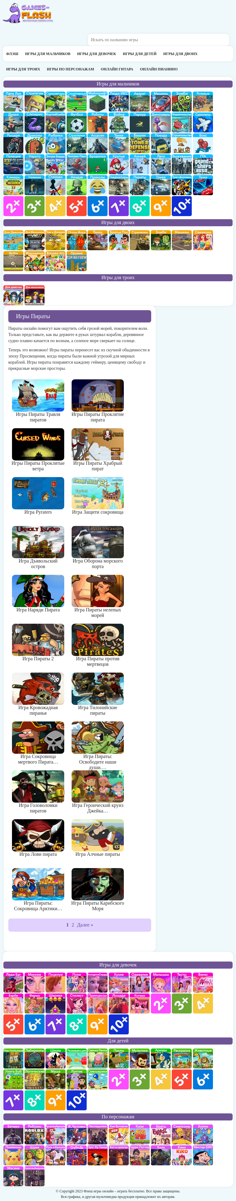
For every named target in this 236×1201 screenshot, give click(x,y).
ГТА (203, 164)
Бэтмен (13, 1134)
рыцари (13, 143)
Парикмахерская (77, 1003)
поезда (161, 143)
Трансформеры (182, 185)
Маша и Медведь (55, 1079)
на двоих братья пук (119, 240)
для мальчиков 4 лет (55, 206)
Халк (161, 1155)
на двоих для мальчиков (35, 240)
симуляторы (55, 102)
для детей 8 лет (35, 1100)
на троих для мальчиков (35, 295)
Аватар (140, 102)
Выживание (182, 164)
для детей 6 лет (203, 1079)
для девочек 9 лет (98, 1024)
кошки (140, 1003)
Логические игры (35, 1079)
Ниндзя (77, 185)
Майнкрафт (98, 102)
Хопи (203, 1134)
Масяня (13, 1176)
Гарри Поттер (140, 1155)
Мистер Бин (203, 1155)
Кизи (140, 1134)
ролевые (203, 102)
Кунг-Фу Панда (98, 1155)
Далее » (85, 924)
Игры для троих (23, 69)
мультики (140, 1059)
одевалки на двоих (203, 240)
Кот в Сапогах (119, 1155)
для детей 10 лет (77, 1100)
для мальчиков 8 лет (140, 206)
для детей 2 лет (119, 1079)
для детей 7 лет (13, 1100)
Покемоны (13, 1155)
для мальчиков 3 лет (35, 206)
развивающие (77, 1059)
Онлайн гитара (117, 69)
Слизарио (35, 122)
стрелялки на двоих (140, 240)
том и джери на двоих (55, 240)
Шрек (35, 1155)
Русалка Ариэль (55, 1134)
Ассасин (98, 143)
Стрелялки (77, 143)
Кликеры (13, 185)
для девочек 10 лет (119, 1024)
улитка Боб (13, 1079)
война (119, 122)
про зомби (182, 102)
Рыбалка (55, 143)
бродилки (98, 164)
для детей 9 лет (55, 1100)
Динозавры (161, 122)
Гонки (161, 185)
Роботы (98, 122)
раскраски (182, 1059)
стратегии (35, 102)
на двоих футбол (13, 261)
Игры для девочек (96, 54)
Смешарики (98, 1079)
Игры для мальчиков (47, 54)
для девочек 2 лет (161, 1003)
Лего (161, 164)
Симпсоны (182, 1134)
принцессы (98, 1003)
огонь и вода (77, 240)
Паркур (140, 122)
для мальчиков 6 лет (98, 206)
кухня (119, 983)
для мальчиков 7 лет (119, 206)
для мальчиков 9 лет (161, 206)
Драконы (35, 143)
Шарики (55, 1003)
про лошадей (119, 1003)
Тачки (203, 185)
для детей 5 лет (182, 1079)
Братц (161, 1134)
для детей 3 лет (140, 1079)
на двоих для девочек (13, 240)
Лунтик (77, 1079)
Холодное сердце (98, 983)
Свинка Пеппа (98, 1059)
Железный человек (77, 1134)
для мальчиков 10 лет (182, 206)
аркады (161, 1059)
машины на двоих (182, 240)
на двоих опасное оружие (77, 261)
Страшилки (35, 185)
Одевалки (140, 983)
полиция (13, 164)
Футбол (77, 122)
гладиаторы (119, 185)
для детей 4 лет (161, 1079)
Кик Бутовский (119, 1134)
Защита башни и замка (140, 143)
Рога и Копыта (55, 1155)
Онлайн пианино (159, 69)
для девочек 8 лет (77, 1024)
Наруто (35, 164)
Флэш (12, 54)
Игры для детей (140, 54)
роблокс (35, 1134)
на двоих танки (98, 240)
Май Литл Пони (77, 983)
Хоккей (140, 164)
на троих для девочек (13, 295)
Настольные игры (13, 1059)
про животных (203, 1059)
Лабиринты (35, 1059)
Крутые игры (119, 164)
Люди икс (119, 102)
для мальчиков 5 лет (77, 206)
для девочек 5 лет (13, 1024)
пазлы (119, 1059)
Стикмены (55, 185)
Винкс (203, 983)
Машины (161, 102)
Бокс (203, 143)
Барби (13, 1003)
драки (13, 122)
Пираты (140, 185)
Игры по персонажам (70, 69)
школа (55, 1059)
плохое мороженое (35, 261)
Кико (182, 1155)
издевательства (182, 122)
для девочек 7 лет (55, 1024)
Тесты (182, 983)
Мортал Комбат (55, 122)
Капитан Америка (35, 1176)
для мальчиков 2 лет (13, 206)
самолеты (203, 122)
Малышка (161, 983)
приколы (98, 185)
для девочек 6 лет (35, 1024)
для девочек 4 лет (203, 1003)
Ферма (35, 1003)
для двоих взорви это (55, 261)
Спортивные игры (77, 102)
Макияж (35, 983)
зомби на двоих (161, 240)
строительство (182, 143)
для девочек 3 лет (182, 1003)
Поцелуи (55, 983)
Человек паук (77, 164)
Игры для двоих (180, 54)
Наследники (98, 1134)
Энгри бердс (55, 164)
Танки (119, 143)
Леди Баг (13, 983)
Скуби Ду (77, 1155)
